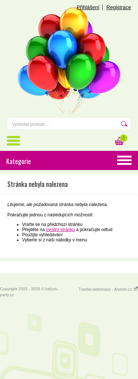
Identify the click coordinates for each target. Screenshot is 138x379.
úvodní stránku (60, 229)
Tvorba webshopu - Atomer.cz (108, 289)
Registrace (118, 7)
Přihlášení (88, 7)
